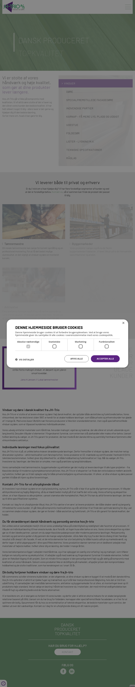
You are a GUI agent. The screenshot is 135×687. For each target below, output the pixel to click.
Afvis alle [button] (76, 358)
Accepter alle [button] (105, 358)
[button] (24, 359)
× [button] (123, 323)
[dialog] (67, 343)
